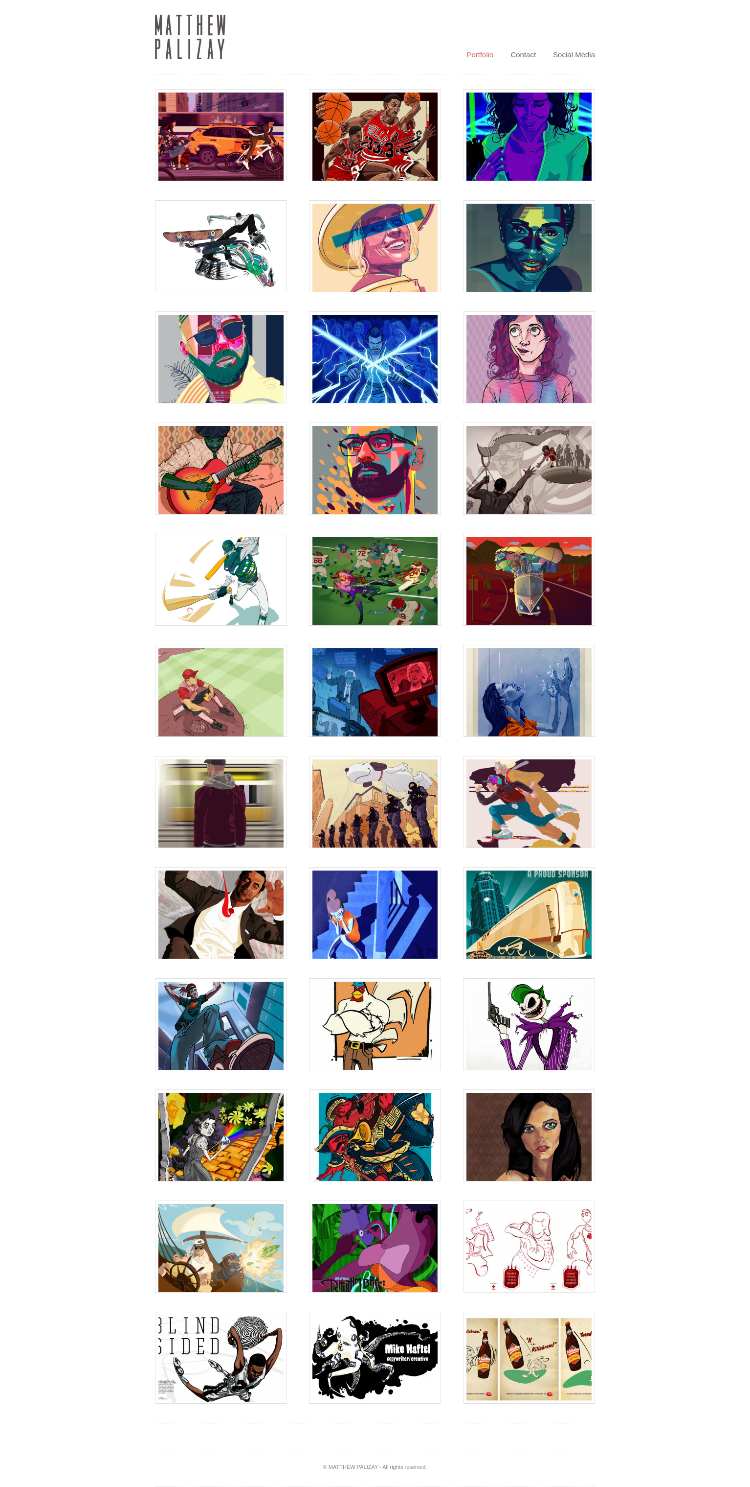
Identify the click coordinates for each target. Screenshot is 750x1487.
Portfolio (479, 54)
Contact (523, 54)
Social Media (574, 54)
